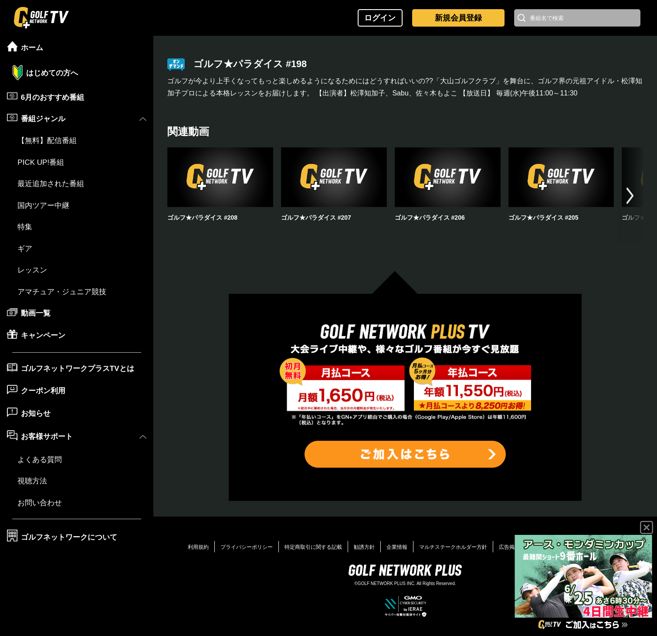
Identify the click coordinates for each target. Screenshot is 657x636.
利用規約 (198, 547)
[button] (630, 195)
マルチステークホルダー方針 (453, 547)
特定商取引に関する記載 (313, 547)
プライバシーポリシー (246, 547)
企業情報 (396, 547)
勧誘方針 (364, 547)
